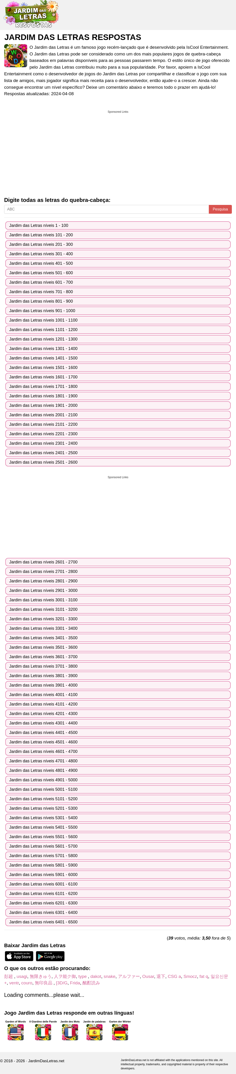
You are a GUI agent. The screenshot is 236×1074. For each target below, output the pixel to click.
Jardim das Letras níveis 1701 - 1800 (43, 386)
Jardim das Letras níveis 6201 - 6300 (43, 903)
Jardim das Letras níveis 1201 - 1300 (43, 339)
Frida (75, 982)
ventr (14, 982)
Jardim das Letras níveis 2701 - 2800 (43, 571)
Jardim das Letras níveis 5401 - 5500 (43, 827)
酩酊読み (91, 982)
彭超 (9, 976)
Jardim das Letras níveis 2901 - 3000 (43, 590)
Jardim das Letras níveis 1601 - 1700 (43, 377)
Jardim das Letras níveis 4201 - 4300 (43, 713)
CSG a (174, 976)
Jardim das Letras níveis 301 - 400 (41, 254)
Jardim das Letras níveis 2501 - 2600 (43, 462)
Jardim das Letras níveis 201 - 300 (41, 244)
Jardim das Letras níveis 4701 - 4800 (43, 761)
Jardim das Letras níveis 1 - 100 (38, 225)
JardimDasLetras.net (46, 1061)
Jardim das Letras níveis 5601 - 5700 (43, 846)
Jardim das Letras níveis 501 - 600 (41, 273)
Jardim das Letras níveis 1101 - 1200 (43, 329)
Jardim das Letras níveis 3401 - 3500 (43, 638)
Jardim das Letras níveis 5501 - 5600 (43, 836)
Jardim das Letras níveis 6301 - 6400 (43, 912)
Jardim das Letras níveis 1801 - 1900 (43, 396)
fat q (203, 976)
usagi (22, 976)
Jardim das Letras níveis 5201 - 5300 (43, 808)
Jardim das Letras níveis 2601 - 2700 (43, 562)
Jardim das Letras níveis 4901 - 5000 (43, 780)
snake (109, 976)
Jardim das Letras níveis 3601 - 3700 (43, 656)
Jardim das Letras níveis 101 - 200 (41, 235)
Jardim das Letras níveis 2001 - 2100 (43, 415)
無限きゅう (41, 976)
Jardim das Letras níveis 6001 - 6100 (43, 884)
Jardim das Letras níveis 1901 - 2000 (43, 405)
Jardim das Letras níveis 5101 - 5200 (43, 799)
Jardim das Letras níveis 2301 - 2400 (43, 443)
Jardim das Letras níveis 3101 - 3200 (43, 609)
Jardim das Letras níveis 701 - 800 (41, 291)
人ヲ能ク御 (65, 976)
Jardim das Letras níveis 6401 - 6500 (43, 922)
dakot (95, 976)
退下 (160, 976)
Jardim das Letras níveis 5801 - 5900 (43, 865)
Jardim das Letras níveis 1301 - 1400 (43, 348)
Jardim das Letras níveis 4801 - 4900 (43, 770)
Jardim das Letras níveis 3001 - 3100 (43, 600)
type (83, 976)
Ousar (148, 976)
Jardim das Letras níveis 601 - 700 (41, 282)
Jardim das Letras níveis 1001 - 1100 (43, 320)
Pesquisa (220, 209)
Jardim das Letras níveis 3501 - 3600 (43, 647)
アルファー (129, 976)
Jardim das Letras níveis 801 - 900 (41, 301)
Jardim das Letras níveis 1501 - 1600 (43, 367)
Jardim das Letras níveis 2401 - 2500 (43, 452)
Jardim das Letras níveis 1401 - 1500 (43, 358)
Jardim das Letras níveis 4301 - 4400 (43, 723)
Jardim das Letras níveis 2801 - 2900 (43, 581)
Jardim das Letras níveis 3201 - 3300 (43, 619)
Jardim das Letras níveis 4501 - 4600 (43, 742)
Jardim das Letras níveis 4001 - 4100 (43, 694)
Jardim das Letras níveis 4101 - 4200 (43, 704)
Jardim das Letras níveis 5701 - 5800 (43, 855)
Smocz (190, 976)
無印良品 (44, 982)
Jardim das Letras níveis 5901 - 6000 (43, 874)
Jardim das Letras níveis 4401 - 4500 (43, 732)
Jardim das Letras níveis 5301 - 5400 (43, 817)
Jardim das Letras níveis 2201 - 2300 (43, 434)
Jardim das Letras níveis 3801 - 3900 (43, 675)
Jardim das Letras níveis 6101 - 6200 (43, 893)
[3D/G (62, 982)
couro (26, 982)
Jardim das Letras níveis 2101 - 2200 (43, 424)
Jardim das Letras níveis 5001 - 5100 (43, 789)
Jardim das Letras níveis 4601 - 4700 (43, 751)
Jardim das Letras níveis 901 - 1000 (42, 310)
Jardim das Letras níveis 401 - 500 (41, 263)
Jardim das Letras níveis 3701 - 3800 (43, 666)
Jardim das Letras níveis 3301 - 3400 (43, 628)
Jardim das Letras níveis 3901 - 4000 (43, 685)
